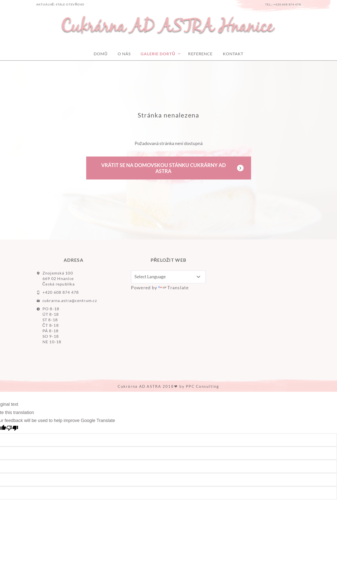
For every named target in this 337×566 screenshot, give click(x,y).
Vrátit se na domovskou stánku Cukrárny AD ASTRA (163, 168)
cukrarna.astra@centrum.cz (69, 300)
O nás (124, 53)
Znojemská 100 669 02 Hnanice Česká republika (58, 278)
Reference (200, 53)
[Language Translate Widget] (168, 277)
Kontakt (233, 53)
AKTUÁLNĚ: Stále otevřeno (60, 4)
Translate (173, 287)
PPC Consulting (202, 386)
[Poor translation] (12, 428)
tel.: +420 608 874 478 (283, 4)
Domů (101, 53)
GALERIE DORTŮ (158, 53)
